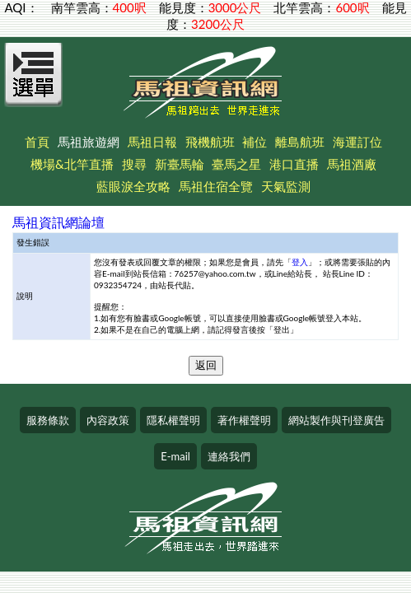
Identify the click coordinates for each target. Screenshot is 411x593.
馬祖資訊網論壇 (58, 222)
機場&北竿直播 (72, 163)
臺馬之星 (236, 163)
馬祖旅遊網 (88, 141)
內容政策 (107, 420)
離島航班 (300, 141)
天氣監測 (286, 186)
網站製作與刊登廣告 (336, 420)
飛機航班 (210, 141)
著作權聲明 (244, 420)
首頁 (37, 141)
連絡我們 (229, 456)
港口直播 (294, 163)
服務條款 (47, 420)
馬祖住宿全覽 (216, 186)
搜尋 (134, 163)
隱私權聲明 (173, 420)
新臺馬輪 (179, 163)
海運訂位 (357, 141)
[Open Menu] (33, 84)
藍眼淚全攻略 (133, 186)
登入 (300, 262)
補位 (254, 141)
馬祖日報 (152, 141)
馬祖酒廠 (351, 163)
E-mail (175, 456)
